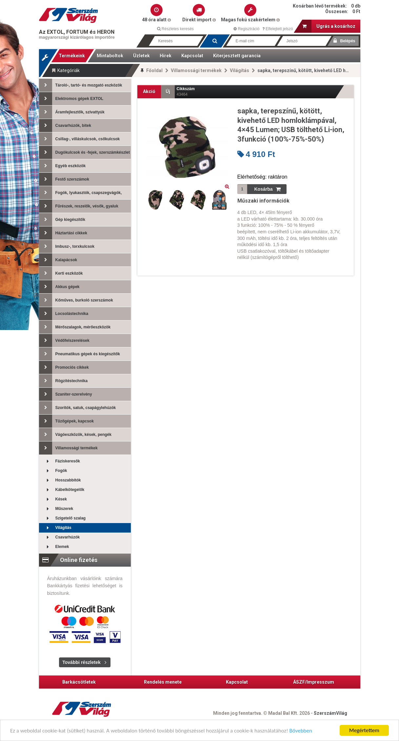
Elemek (54, 546)
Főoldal (154, 70)
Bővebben (300, 731)
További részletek (81, 662)
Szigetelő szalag (62, 518)
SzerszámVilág (330, 713)
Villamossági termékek (196, 70)
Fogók (53, 470)
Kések (53, 499)
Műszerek (56, 508)
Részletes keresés (175, 29)
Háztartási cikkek (63, 233)
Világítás (239, 70)
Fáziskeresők (59, 461)
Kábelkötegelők (62, 489)
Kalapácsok (58, 259)
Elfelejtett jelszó (277, 29)
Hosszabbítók (60, 480)
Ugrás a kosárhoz (328, 26)
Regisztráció (246, 29)
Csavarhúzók (59, 537)
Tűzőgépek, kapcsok (66, 421)
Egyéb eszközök (62, 165)
